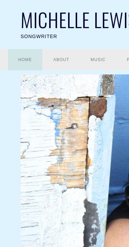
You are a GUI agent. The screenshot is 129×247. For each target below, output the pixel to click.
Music (98, 59)
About (61, 59)
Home (25, 59)
